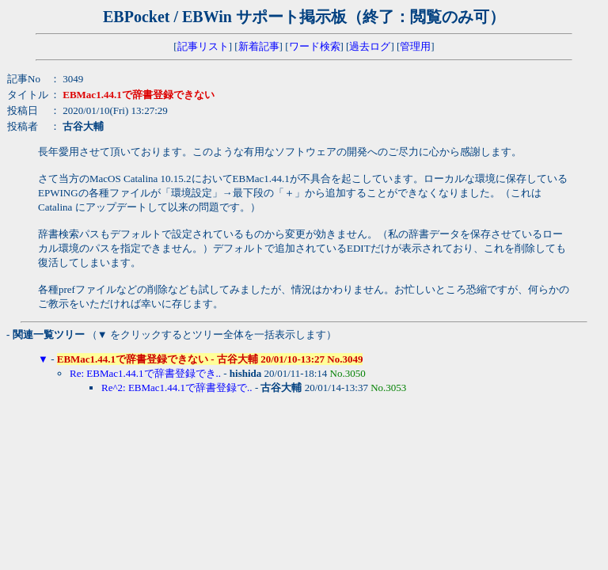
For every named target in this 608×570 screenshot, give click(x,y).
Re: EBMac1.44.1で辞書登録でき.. (145, 373)
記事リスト (203, 46)
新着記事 (258, 46)
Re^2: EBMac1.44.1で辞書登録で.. (177, 387)
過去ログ (369, 46)
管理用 (415, 46)
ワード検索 (314, 46)
